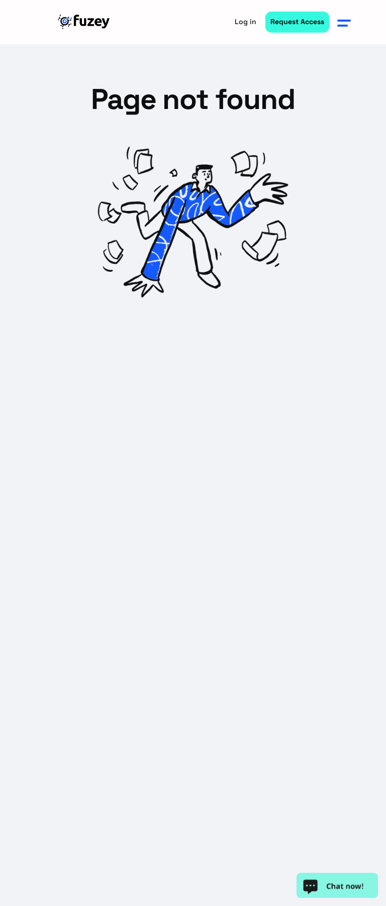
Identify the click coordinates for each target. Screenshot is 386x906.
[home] (85, 22)
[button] (344, 22)
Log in (245, 21)
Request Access (297, 21)
